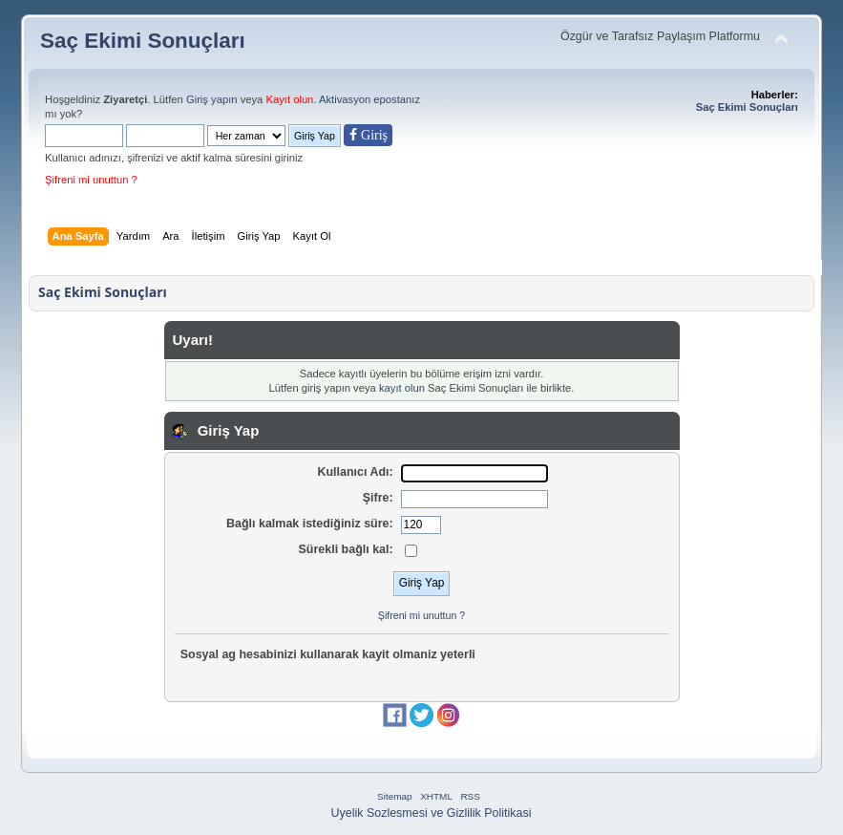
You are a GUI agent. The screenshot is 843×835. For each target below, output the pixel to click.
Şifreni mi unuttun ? (91, 179)
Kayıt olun (289, 99)
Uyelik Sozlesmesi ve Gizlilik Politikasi (431, 813)
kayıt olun (402, 388)
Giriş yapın (212, 99)
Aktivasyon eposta (362, 99)
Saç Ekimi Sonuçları (142, 41)
